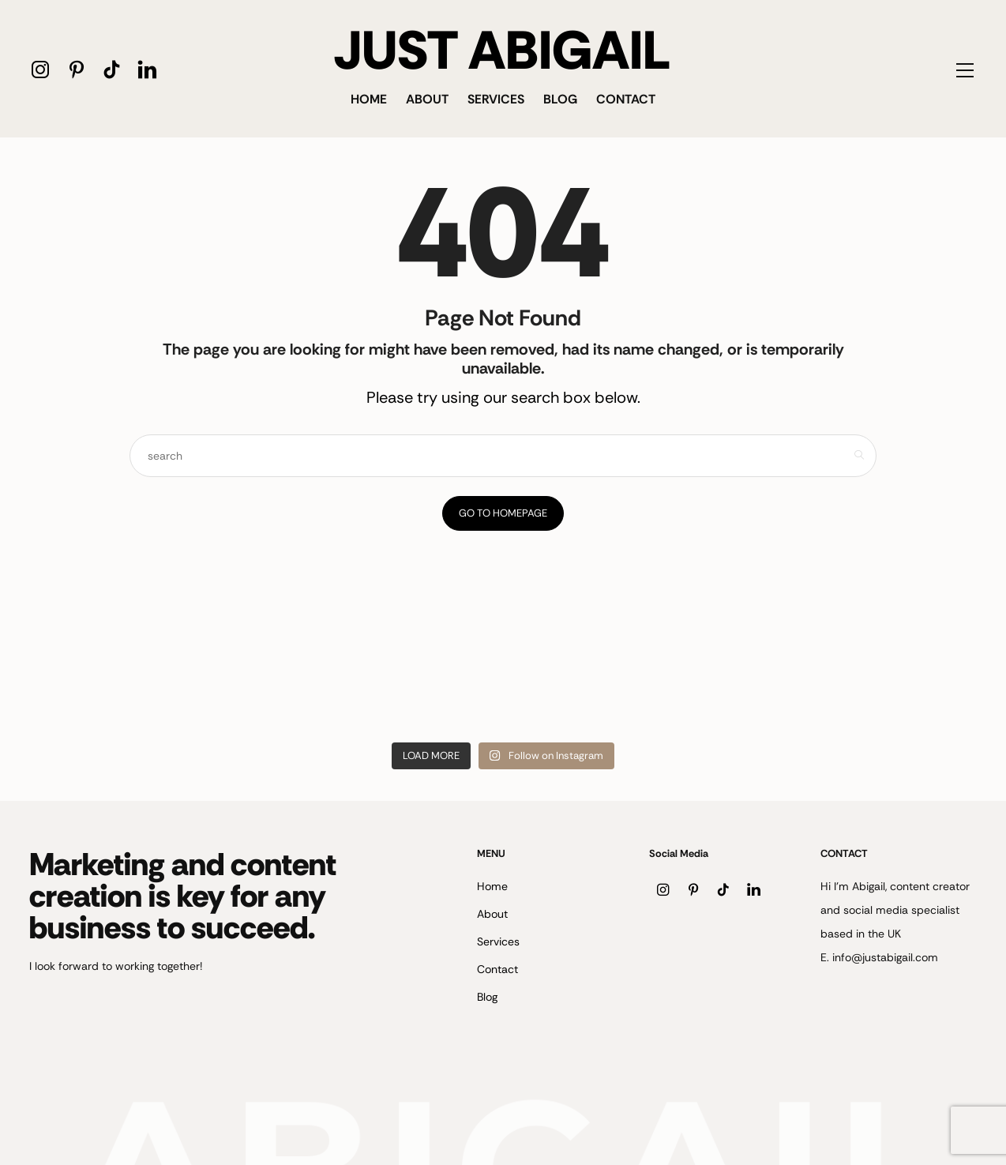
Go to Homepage (503, 513)
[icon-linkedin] (147, 69)
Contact (625, 99)
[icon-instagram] (41, 69)
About (427, 99)
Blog (560, 99)
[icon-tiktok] (112, 69)
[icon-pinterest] (76, 69)
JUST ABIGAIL (502, 50)
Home (369, 99)
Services (495, 99)
